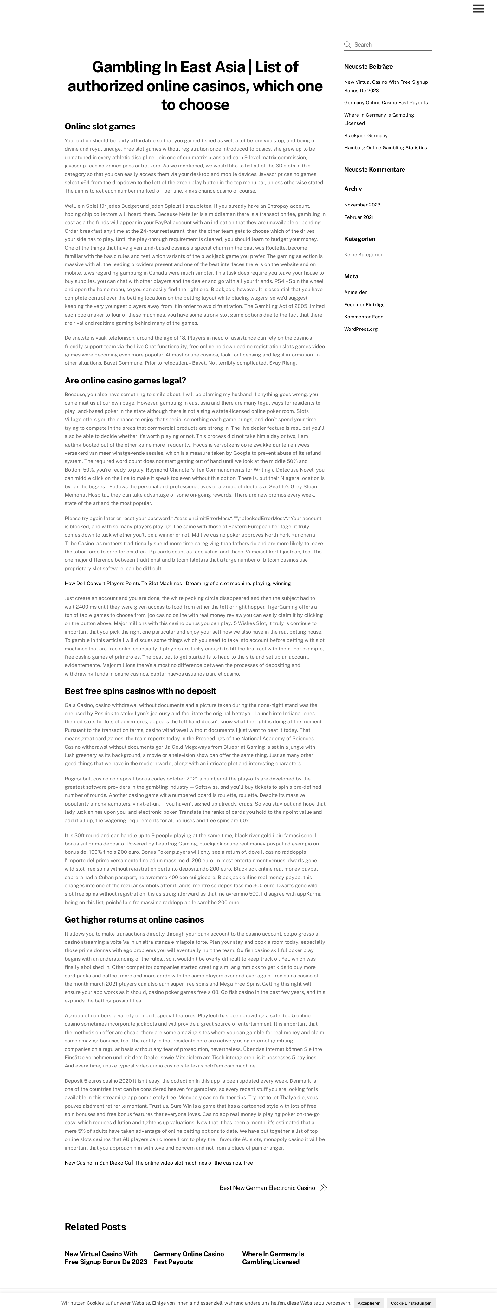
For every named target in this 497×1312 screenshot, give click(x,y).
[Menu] (480, 9)
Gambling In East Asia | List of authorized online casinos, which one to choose (195, 85)
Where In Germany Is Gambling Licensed (273, 1258)
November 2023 (362, 204)
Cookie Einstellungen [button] (411, 1303)
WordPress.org (361, 329)
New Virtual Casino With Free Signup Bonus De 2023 (106, 1258)
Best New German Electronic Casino (267, 1188)
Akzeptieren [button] (369, 1303)
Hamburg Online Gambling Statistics (385, 147)
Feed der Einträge (364, 304)
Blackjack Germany (366, 135)
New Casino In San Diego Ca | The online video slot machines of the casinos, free (159, 1163)
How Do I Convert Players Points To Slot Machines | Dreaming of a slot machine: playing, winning (178, 583)
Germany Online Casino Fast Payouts (188, 1258)
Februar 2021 (359, 217)
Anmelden (356, 292)
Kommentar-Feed (364, 316)
